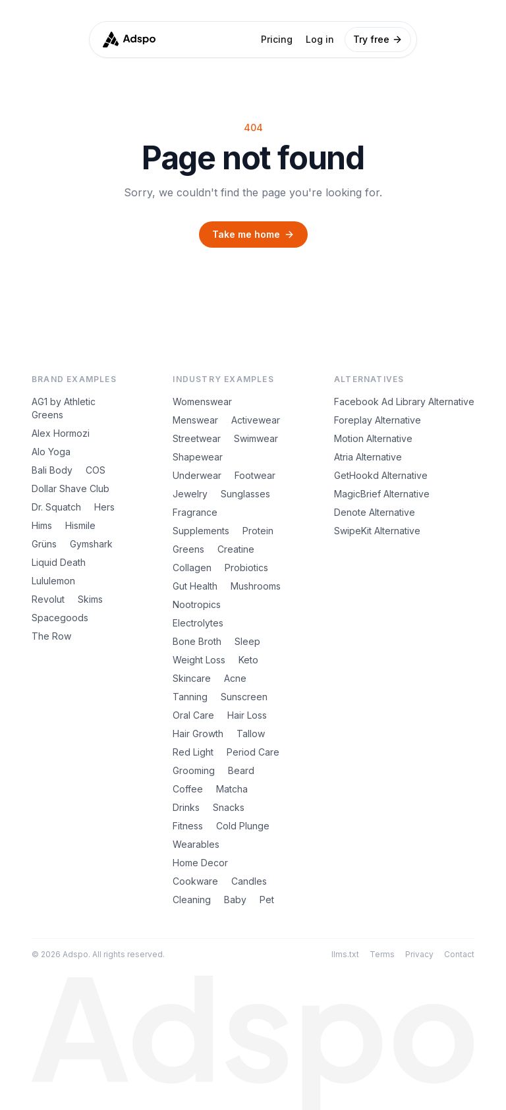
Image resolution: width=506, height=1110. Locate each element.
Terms (382, 954)
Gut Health (195, 586)
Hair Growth (198, 733)
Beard (241, 770)
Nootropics (197, 604)
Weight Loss (199, 659)
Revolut (48, 599)
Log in (320, 39)
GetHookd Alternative (381, 475)
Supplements (201, 530)
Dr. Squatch (56, 507)
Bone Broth (197, 641)
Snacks (228, 807)
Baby (235, 899)
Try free (378, 39)
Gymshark (91, 543)
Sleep (247, 641)
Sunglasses (245, 493)
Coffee (188, 788)
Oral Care (193, 715)
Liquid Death (59, 562)
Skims (90, 599)
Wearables (196, 844)
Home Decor (200, 862)
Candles (249, 881)
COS (95, 470)
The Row (51, 636)
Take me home (253, 234)
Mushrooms (256, 586)
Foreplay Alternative (377, 420)
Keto (248, 659)
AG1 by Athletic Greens (64, 408)
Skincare (192, 678)
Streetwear (197, 438)
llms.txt (345, 954)
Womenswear (202, 401)
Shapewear (198, 456)
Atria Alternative (368, 456)
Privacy (419, 954)
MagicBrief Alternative (382, 493)
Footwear (255, 475)
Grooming (194, 770)
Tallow (251, 733)
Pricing (277, 39)
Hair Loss (247, 715)
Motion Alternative (373, 438)
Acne (235, 678)
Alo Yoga (51, 451)
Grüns (44, 543)
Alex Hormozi (61, 433)
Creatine (235, 549)
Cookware (195, 881)
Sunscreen (244, 696)
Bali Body (52, 470)
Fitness (188, 825)
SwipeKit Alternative (377, 530)
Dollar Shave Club (70, 488)
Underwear (197, 475)
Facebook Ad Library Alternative (404, 401)
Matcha (232, 788)
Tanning (190, 696)
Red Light (193, 752)
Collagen (192, 567)
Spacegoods (60, 617)
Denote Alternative (374, 512)
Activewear (255, 420)
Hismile (80, 525)
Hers (104, 507)
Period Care (253, 752)
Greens (188, 549)
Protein (257, 530)
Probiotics (246, 567)
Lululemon (53, 580)
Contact (459, 954)
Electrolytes (198, 622)
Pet (267, 899)
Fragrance (195, 512)
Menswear (195, 420)
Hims (42, 525)
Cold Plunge (242, 825)
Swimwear (256, 438)
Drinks (186, 807)
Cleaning (192, 899)
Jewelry (190, 493)
